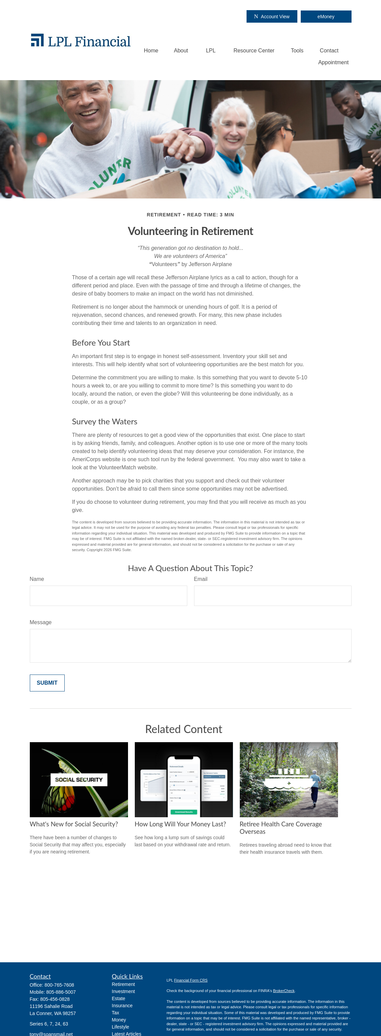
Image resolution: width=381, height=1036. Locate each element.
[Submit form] (47, 683)
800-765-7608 (59, 985)
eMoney (326, 16)
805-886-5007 (61, 992)
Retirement (123, 984)
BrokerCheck (284, 991)
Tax (115, 1012)
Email (201, 579)
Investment (123, 991)
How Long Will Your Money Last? (180, 824)
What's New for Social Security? (74, 824)
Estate (118, 998)
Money (119, 1019)
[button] (151, 50)
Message (41, 622)
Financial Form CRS (191, 980)
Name (37, 579)
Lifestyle (120, 1027)
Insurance (122, 1005)
